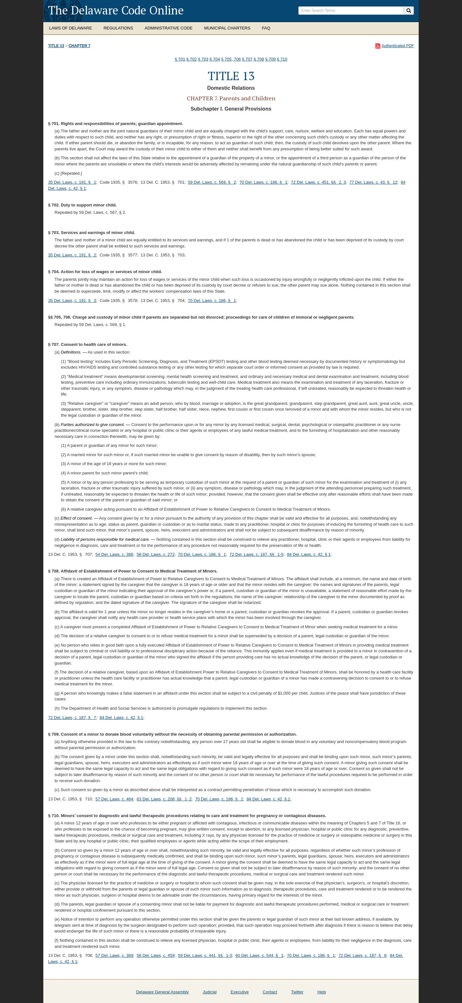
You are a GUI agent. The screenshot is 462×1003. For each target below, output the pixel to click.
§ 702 (191, 59)
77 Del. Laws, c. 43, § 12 (373, 182)
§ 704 (215, 59)
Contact (270, 992)
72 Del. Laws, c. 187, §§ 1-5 (256, 554)
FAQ (266, 28)
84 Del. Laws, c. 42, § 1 (308, 554)
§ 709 (270, 59)
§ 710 (282, 59)
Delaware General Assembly (162, 992)
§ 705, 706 (231, 59)
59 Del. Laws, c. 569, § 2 (212, 182)
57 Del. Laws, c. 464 (114, 799)
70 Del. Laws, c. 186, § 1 (263, 182)
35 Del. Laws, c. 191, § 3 (72, 300)
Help (321, 992)
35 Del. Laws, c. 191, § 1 (72, 182)
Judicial (210, 992)
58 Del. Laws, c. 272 (156, 554)
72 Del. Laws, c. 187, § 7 (72, 717)
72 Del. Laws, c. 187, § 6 (362, 955)
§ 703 (203, 59)
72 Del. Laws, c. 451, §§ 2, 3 (318, 182)
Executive (240, 992)
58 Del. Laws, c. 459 (156, 955)
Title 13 (56, 46)
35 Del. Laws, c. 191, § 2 (72, 255)
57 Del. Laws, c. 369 (114, 955)
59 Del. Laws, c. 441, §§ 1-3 (205, 955)
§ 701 (180, 59)
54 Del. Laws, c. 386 (114, 554)
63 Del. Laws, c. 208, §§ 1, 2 (164, 799)
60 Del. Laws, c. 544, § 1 (259, 955)
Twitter (297, 992)
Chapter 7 (79, 46)
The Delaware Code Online (116, 10)
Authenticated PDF (397, 46)
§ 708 (259, 59)
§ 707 (247, 59)
